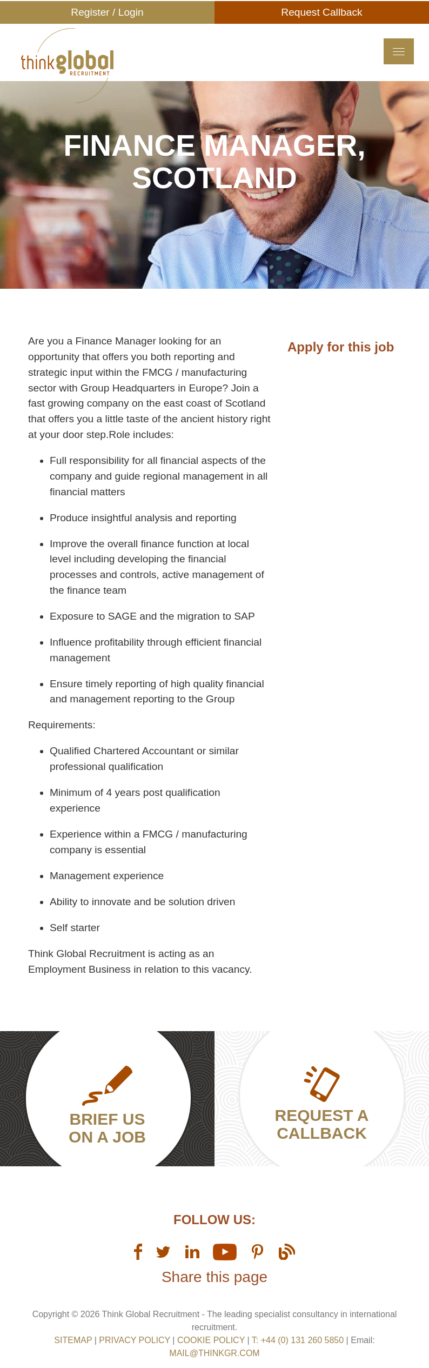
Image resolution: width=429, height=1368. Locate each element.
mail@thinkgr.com (214, 1353)
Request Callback (321, 12)
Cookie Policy (211, 1340)
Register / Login (107, 12)
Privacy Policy (134, 1340)
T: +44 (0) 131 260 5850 (299, 1340)
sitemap (73, 1340)
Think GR (128, 70)
